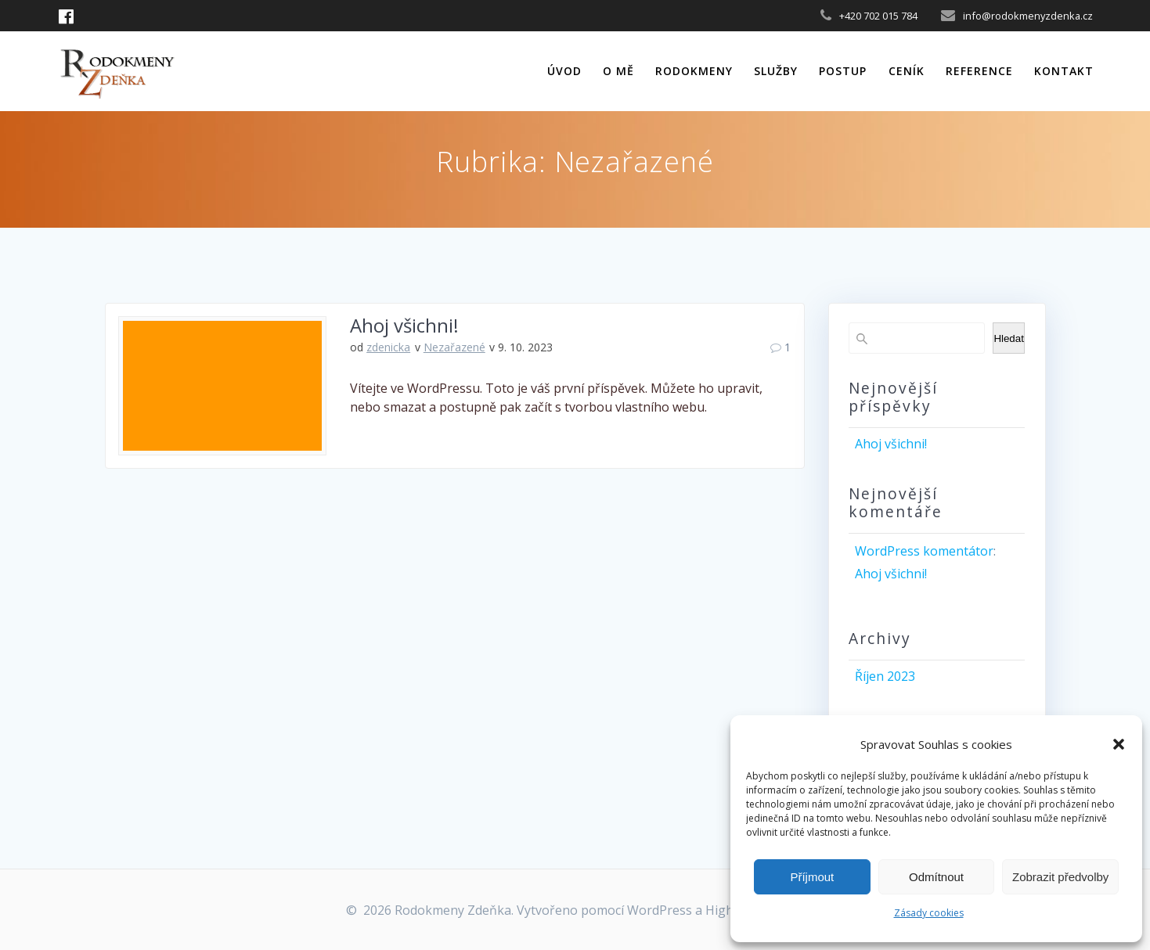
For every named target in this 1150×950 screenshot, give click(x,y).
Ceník (907, 70)
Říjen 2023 (885, 676)
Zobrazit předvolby (1060, 876)
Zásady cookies (929, 912)
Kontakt (1064, 70)
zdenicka (388, 347)
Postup (843, 70)
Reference (979, 70)
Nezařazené (454, 347)
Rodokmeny (694, 70)
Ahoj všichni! (404, 325)
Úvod (564, 70)
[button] (1119, 744)
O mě (618, 70)
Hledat (1008, 338)
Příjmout (812, 876)
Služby (776, 70)
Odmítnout (936, 876)
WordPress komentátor (924, 551)
